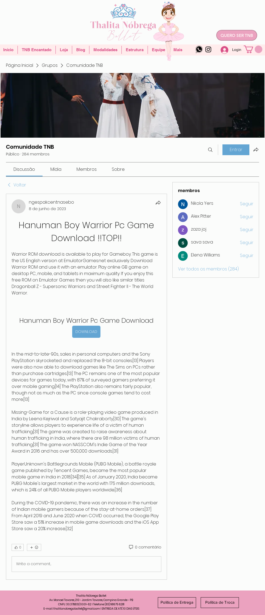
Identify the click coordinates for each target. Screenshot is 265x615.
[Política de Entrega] (177, 602)
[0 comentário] (144, 547)
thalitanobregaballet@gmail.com (76, 609)
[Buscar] (210, 149)
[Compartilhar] (158, 202)
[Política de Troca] (220, 602)
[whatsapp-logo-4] (199, 49)
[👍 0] (18, 547)
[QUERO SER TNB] (236, 35)
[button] (253, 49)
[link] (24, 169)
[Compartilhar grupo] (256, 149)
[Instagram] (208, 49)
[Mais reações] (34, 547)
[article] (86, 387)
